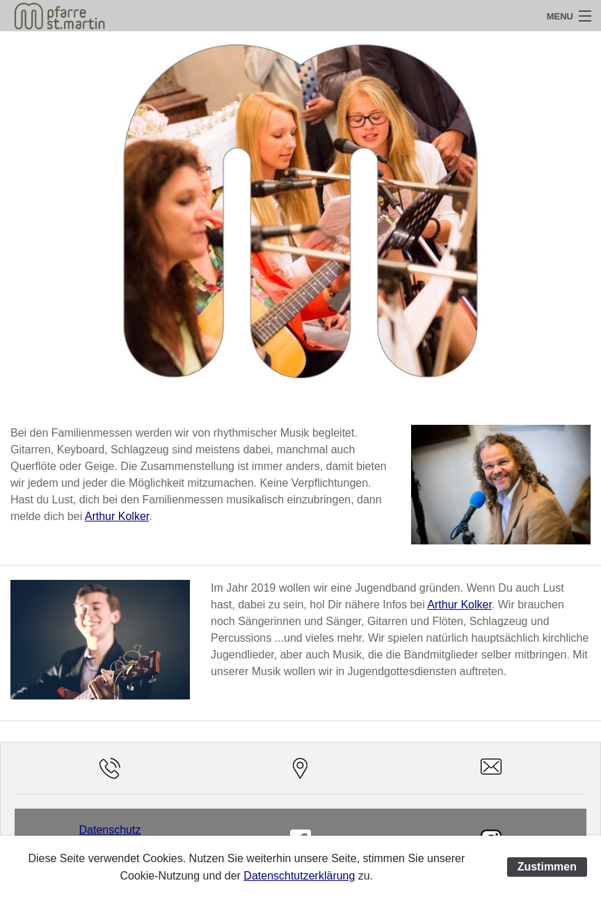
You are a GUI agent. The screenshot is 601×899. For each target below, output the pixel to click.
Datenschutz (110, 830)
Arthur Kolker (117, 516)
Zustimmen (547, 867)
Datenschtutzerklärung (299, 876)
